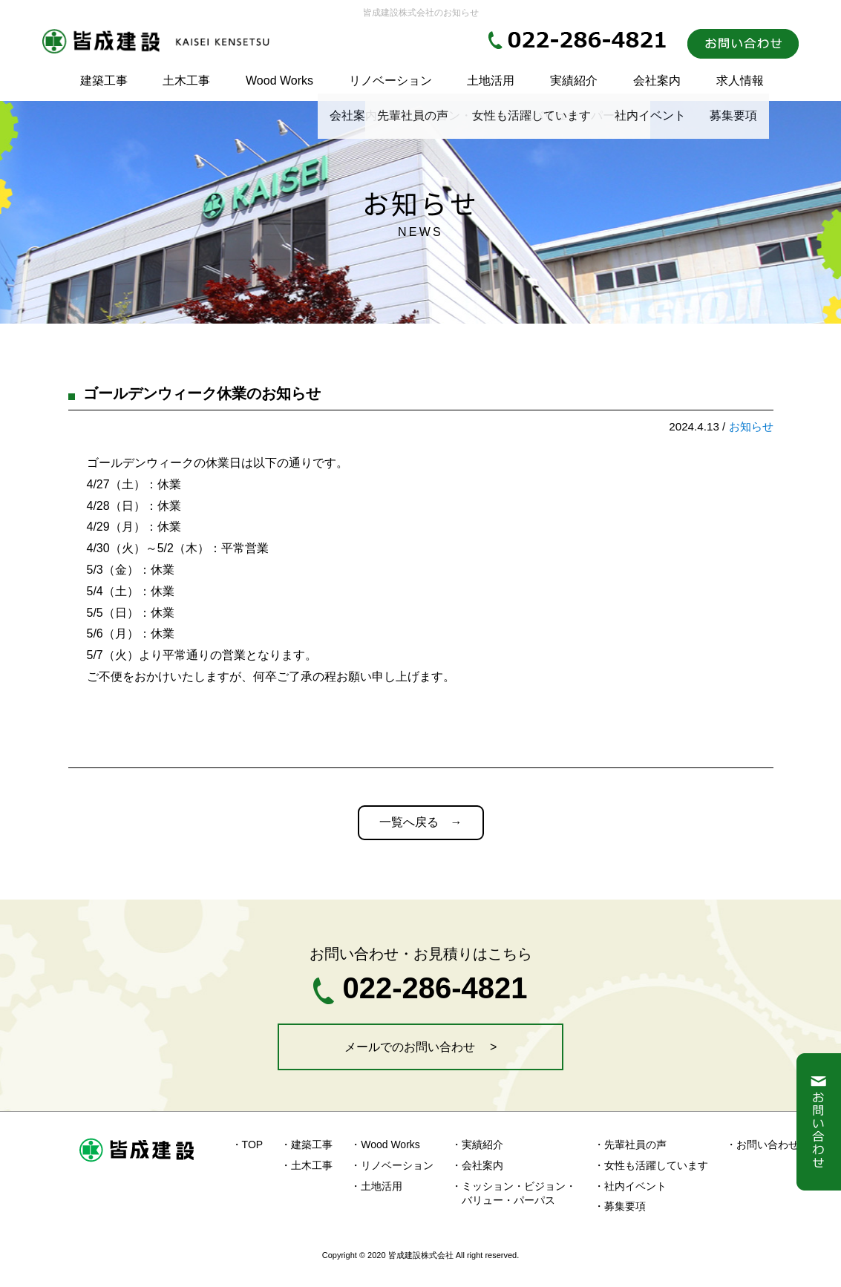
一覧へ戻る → (420, 822)
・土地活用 (376, 1186)
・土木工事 (307, 1165)
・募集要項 (620, 1206)
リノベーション (390, 80)
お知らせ (751, 426)
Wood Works (279, 80)
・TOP (248, 1144)
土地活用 (490, 80)
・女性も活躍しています (651, 1165)
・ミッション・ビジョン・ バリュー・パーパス (513, 1193)
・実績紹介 (477, 1144)
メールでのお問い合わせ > (420, 1047)
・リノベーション (391, 1165)
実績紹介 (574, 80)
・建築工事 (307, 1144)
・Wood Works (385, 1144)
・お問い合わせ (762, 1144)
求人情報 (740, 80)
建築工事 (104, 80)
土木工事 (186, 80)
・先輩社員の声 (630, 1144)
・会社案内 (477, 1165)
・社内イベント (630, 1186)
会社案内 (657, 80)
